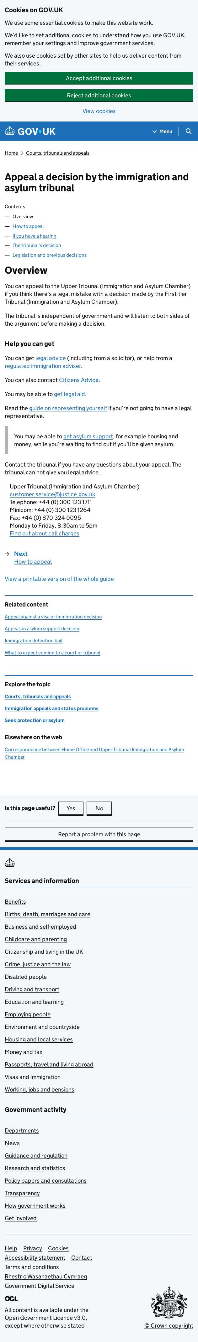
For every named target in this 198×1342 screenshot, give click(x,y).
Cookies (58, 1248)
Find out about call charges (44, 533)
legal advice (50, 358)
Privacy (32, 1248)
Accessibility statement (35, 1257)
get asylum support (88, 436)
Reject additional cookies (99, 95)
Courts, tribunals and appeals (57, 153)
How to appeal (28, 226)
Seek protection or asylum (35, 720)
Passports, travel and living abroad (49, 1064)
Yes (75, 808)
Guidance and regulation (36, 1155)
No (103, 808)
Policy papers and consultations (46, 1180)
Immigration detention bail (33, 640)
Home (11, 153)
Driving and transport (32, 989)
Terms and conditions (32, 1267)
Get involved (21, 1218)
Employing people (28, 1014)
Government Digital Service (39, 1285)
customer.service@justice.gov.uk (52, 494)
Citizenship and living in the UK (44, 951)
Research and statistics (35, 1168)
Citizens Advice (79, 380)
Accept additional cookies (99, 78)
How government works (35, 1205)
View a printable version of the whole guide (59, 578)
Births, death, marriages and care (47, 914)
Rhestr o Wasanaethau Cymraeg (46, 1276)
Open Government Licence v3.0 (45, 1317)
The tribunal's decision (37, 245)
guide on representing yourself (68, 408)
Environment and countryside (42, 1026)
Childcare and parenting (36, 939)
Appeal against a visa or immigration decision (53, 617)
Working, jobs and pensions (39, 1089)
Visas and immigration (33, 1077)
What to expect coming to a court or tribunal (52, 653)
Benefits (15, 901)
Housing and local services (39, 1039)
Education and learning (34, 1001)
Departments (22, 1130)
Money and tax (23, 1052)
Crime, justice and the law (38, 964)
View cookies (99, 111)
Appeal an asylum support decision (42, 629)
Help (11, 1248)
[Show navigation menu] (162, 131)
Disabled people (26, 976)
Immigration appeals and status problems (52, 708)
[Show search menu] (188, 131)
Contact (81, 1257)
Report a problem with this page (99, 834)
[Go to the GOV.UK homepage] (30, 131)
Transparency (22, 1193)
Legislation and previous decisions (50, 255)
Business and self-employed (40, 926)
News (12, 1143)
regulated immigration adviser (43, 365)
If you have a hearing (34, 236)
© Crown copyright (168, 1325)
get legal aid (69, 394)
